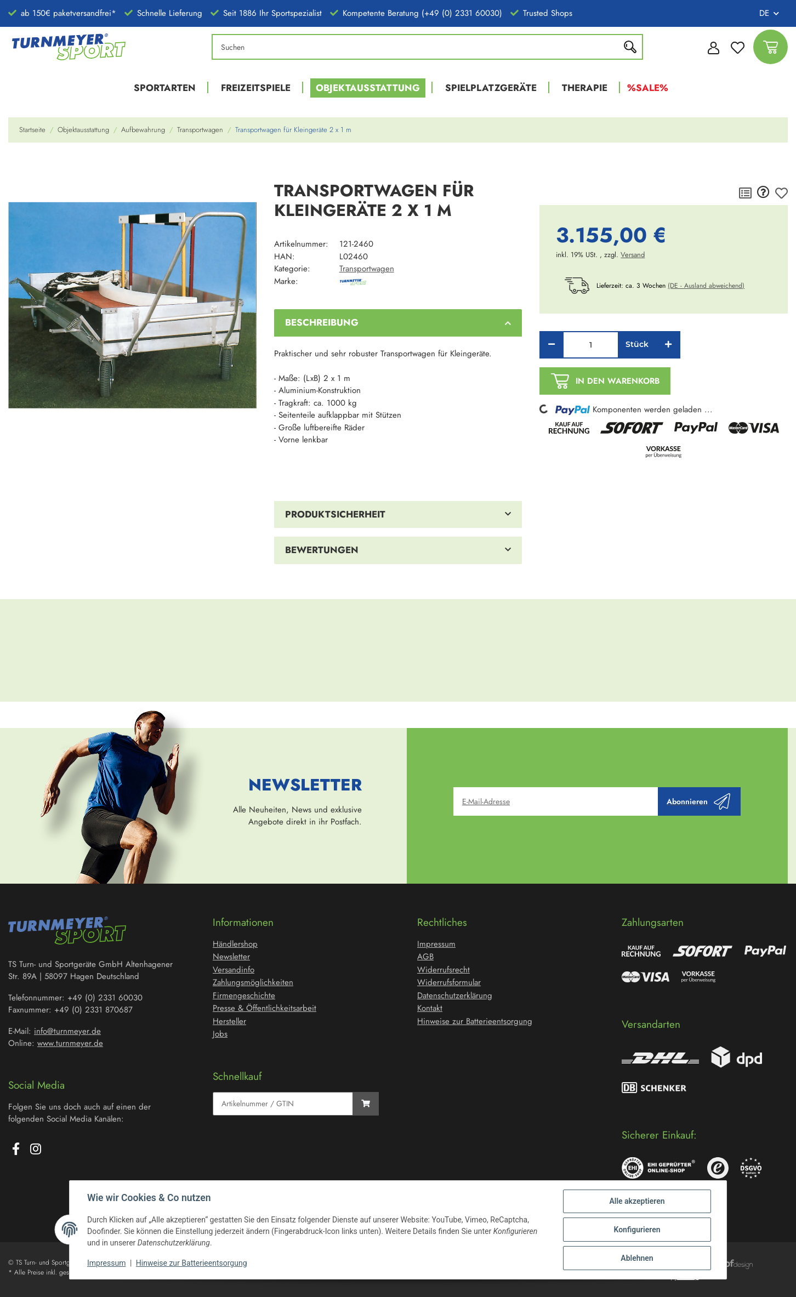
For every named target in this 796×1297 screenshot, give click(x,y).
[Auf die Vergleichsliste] (745, 193)
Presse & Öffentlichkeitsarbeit (264, 1008)
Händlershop (235, 944)
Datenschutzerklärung (454, 995)
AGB (425, 957)
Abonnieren (698, 801)
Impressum (106, 1263)
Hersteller (229, 1021)
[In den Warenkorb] (17, 167)
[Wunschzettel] (737, 47)
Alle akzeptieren (636, 1201)
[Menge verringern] (551, 345)
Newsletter (231, 957)
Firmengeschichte (244, 995)
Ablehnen (637, 1258)
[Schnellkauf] (283, 1104)
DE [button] (764, 13)
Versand (633, 254)
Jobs (220, 1034)
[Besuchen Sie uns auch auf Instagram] (35, 1150)
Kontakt (429, 1008)
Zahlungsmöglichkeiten (253, 982)
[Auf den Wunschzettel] (781, 193)
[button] (710, 47)
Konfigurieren (636, 1229)
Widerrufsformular (449, 982)
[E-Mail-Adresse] (555, 801)
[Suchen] (418, 47)
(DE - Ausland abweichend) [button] (706, 286)
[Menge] (590, 345)
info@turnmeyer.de (67, 1031)
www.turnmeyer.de (70, 1043)
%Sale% (647, 87)
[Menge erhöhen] (668, 345)
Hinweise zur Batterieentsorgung (191, 1263)
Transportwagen (366, 269)
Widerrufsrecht (443, 970)
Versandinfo (233, 970)
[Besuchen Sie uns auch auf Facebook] (16, 1150)
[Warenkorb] (770, 47)
